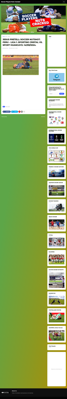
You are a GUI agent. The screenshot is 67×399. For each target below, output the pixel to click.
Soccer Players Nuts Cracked (10, 2)
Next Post (43, 116)
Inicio (4, 36)
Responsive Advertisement (56, 369)
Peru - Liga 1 (7, 36)
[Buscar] (54, 94)
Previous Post (4, 116)
